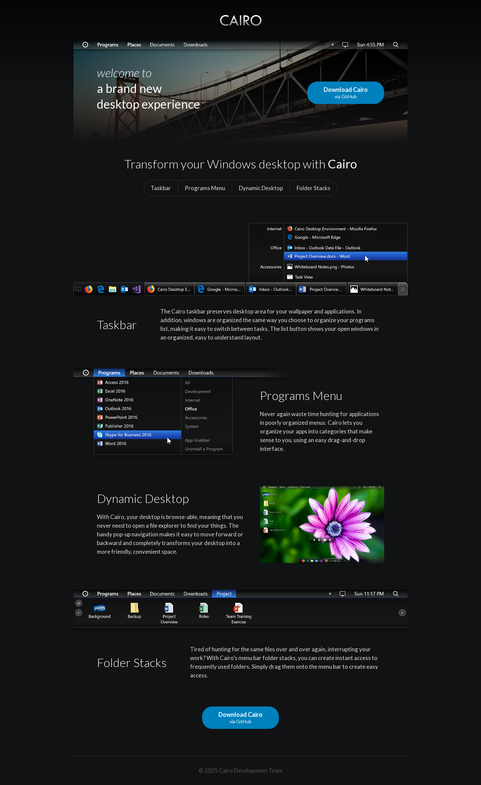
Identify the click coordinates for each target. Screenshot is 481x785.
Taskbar (161, 187)
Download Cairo (345, 92)
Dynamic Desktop (261, 187)
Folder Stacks (313, 187)
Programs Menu (205, 187)
